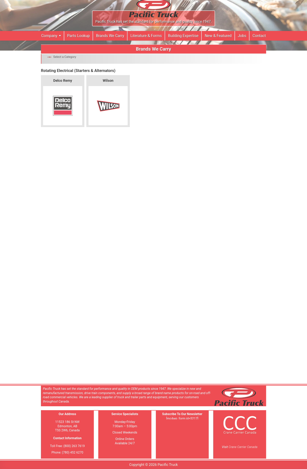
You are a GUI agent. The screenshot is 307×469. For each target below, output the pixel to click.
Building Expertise (183, 36)
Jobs (242, 36)
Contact (259, 36)
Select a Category (64, 57)
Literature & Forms (146, 36)
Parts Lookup (78, 36)
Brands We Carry (110, 36)
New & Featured (218, 36)
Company (49, 36)
